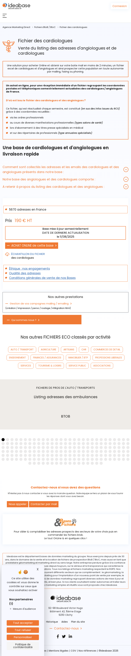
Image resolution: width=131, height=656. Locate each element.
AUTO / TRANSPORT (22, 349)
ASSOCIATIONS (102, 365)
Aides (64, 621)
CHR (83, 349)
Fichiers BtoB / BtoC (45, 27)
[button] (65, 169)
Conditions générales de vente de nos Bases (42, 278)
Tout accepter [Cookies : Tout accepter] (23, 623)
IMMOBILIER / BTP (78, 357)
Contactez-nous (66, 628)
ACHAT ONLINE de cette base (32, 245)
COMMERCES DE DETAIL (106, 349)
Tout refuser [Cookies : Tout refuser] (23, 630)
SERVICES (26, 365)
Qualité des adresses (25, 273)
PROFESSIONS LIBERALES (108, 357)
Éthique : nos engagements (29, 269)
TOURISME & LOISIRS (49, 365)
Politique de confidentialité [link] (23, 645)
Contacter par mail (44, 504)
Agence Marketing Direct (16, 27)
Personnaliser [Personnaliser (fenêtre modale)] (23, 637)
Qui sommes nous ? (23, 320)
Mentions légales (59, 650)
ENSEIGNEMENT (17, 357)
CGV (74, 650)
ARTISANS (68, 349)
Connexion (119, 6)
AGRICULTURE (48, 349)
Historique (52, 621)
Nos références (88, 650)
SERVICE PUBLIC (77, 365)
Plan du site (78, 621)
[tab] (65, 169)
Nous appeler (18, 504)
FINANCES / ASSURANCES (47, 357)
